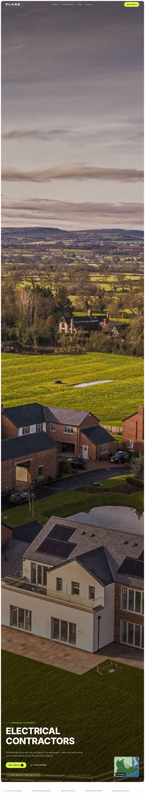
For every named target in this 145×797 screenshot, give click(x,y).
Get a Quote (132, 4)
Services (55, 4)
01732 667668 (38, 765)
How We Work (68, 4)
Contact (88, 4)
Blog (79, 4)
